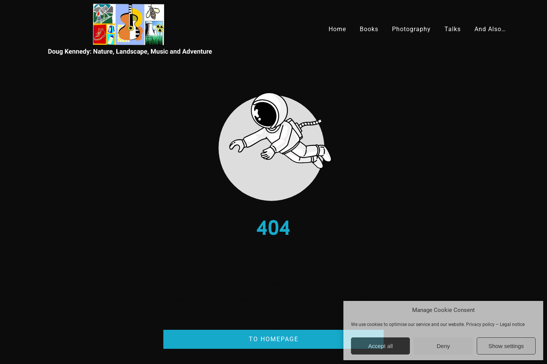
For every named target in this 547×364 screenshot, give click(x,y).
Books (369, 29)
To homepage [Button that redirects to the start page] (274, 339)
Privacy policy (480, 324)
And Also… (490, 29)
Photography (411, 29)
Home (337, 29)
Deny (443, 346)
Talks (452, 29)
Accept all (380, 346)
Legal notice (512, 324)
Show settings (506, 346)
